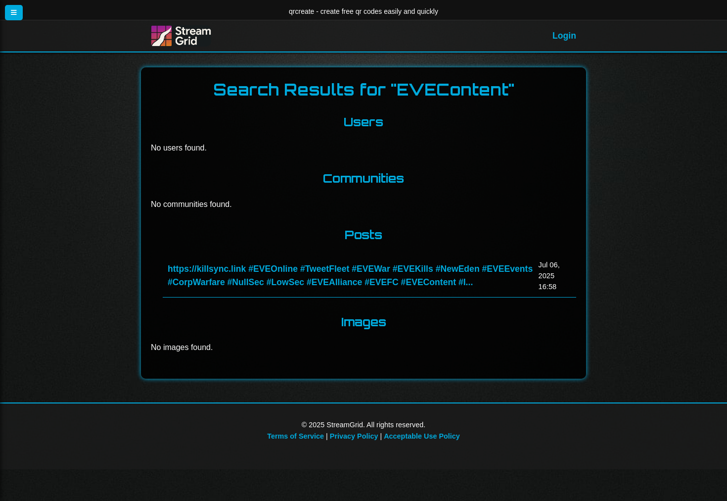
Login (564, 36)
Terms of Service (295, 436)
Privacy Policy (354, 436)
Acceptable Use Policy (422, 436)
